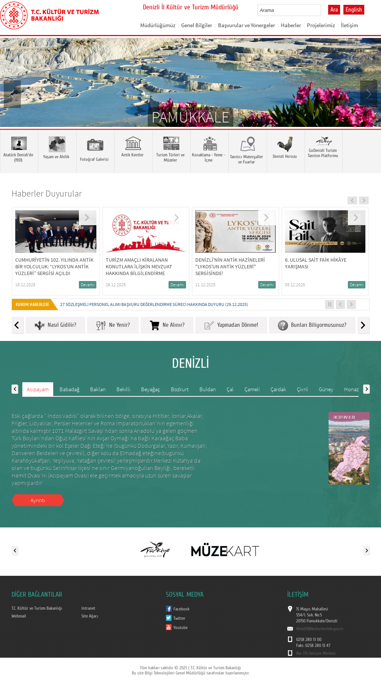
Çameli (252, 389)
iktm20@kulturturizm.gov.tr (319, 628)
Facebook (181, 609)
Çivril (302, 389)
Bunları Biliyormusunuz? (312, 325)
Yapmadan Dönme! (231, 325)
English (354, 9)
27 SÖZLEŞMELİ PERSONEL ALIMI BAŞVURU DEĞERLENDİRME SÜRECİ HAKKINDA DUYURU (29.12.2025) (154, 304)
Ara (334, 9)
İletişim (349, 25)
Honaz (351, 389)
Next (368, 93)
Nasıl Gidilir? (55, 325)
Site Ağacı (89, 616)
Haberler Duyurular (47, 193)
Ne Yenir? (113, 325)
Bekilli (123, 389)
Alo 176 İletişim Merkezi (316, 653)
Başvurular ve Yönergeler (246, 25)
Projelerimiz (321, 25)
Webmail (19, 616)
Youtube (180, 627)
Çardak (278, 389)
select (323, 10)
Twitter (179, 618)
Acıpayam (38, 389)
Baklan (98, 389)
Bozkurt (180, 389)
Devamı (88, 284)
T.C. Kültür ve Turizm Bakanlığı (37, 608)
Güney (326, 389)
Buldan (207, 389)
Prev (13, 93)
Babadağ (69, 389)
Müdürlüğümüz (157, 25)
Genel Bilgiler (196, 25)
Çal (230, 389)
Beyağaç (150, 389)
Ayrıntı (38, 500)
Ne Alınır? (167, 325)
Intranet (88, 608)
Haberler (291, 25)
